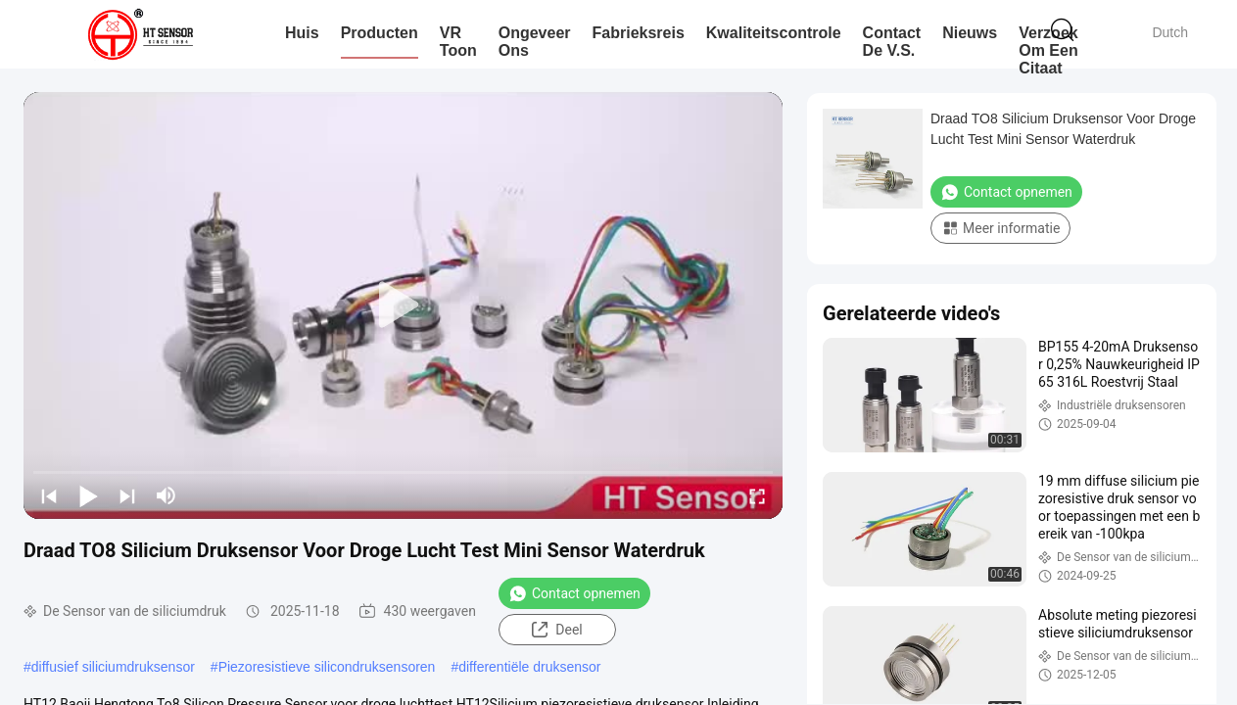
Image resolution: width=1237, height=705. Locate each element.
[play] (403, 305)
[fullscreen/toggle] (757, 495)
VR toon (458, 41)
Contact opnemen (574, 593)
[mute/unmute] (166, 495)
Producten (379, 32)
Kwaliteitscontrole (773, 32)
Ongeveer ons (535, 41)
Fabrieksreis (639, 32)
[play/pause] (88, 495)
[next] (127, 495)
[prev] (49, 495)
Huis (302, 32)
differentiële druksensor (529, 667)
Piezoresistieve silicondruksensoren (327, 667)
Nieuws (969, 32)
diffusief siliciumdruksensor (113, 667)
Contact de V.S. (892, 41)
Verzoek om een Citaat (1048, 50)
